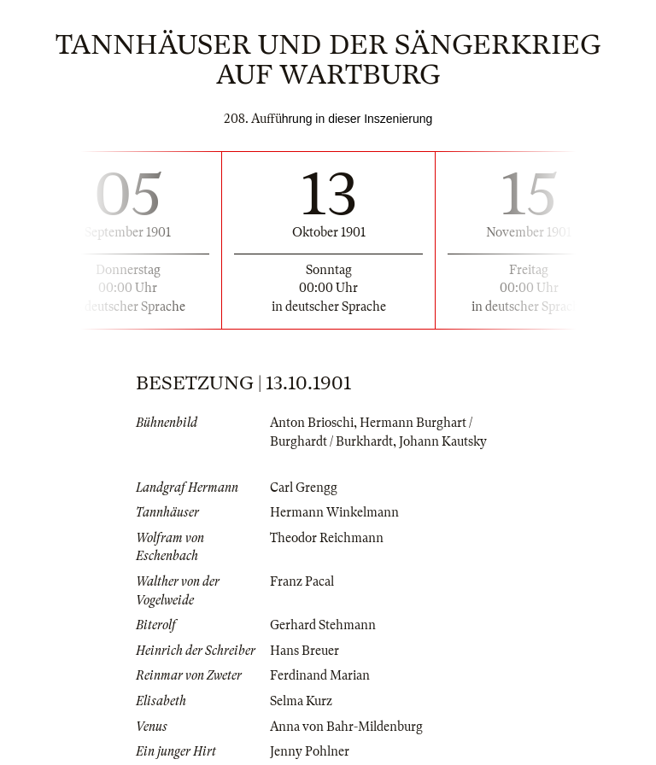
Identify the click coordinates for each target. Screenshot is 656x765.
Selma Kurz (301, 701)
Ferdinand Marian (320, 675)
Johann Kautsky (443, 441)
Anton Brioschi (312, 422)
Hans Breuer (304, 650)
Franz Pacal (302, 581)
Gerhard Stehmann (323, 625)
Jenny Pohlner (309, 751)
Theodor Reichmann (327, 538)
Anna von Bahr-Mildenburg (346, 726)
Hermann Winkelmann (334, 512)
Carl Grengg (303, 487)
